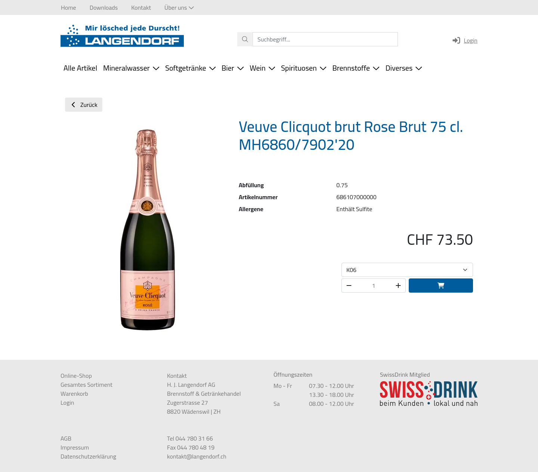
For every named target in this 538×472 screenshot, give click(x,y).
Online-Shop (76, 375)
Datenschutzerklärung (88, 456)
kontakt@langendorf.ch (196, 456)
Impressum (75, 447)
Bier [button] (233, 68)
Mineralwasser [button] (131, 68)
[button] (179, 7)
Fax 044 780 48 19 (190, 447)
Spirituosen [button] (303, 68)
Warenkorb (74, 393)
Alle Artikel (80, 68)
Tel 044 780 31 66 (190, 438)
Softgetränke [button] (190, 68)
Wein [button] (262, 68)
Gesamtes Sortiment (86, 384)
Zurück (84, 104)
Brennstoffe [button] (355, 68)
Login (464, 40)
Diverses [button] (404, 68)
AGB (66, 438)
